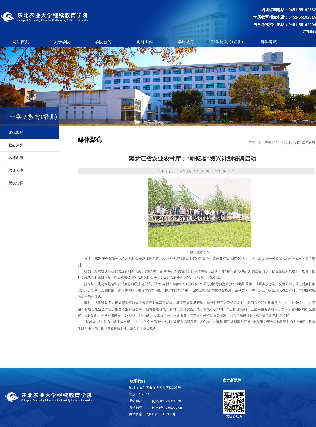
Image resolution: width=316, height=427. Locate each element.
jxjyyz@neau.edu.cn (167, 407)
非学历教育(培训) (227, 41)
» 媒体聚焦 (307, 142)
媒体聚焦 (15, 132)
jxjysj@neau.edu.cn (166, 401)
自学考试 (268, 41)
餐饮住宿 (15, 183)
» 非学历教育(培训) (285, 142)
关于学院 (62, 41)
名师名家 (15, 158)
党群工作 (144, 41)
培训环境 (15, 170)
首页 (268, 142)
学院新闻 (103, 41)
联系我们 (309, 32)
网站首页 (20, 41)
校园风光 (15, 145)
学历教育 (186, 41)
